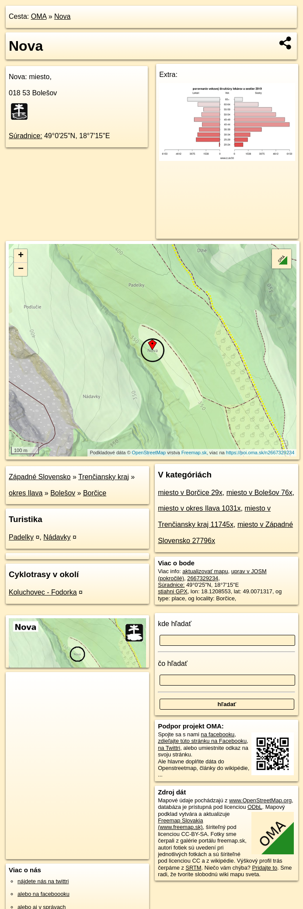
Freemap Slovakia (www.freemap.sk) (180, 823)
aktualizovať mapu (205, 571)
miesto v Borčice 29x (190, 492)
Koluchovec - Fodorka (43, 592)
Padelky (21, 537)
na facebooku (217, 734)
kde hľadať (175, 623)
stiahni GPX (173, 591)
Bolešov (62, 493)
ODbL (254, 807)
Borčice (94, 493)
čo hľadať (173, 663)
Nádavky (56, 537)
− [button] (21, 269)
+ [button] (21, 255)
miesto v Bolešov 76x (259, 492)
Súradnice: (25, 135)
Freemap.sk (194, 452)
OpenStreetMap (149, 452)
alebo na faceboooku (43, 894)
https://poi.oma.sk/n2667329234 (260, 452)
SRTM (193, 867)
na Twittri (169, 748)
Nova (62, 16)
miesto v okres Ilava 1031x (199, 508)
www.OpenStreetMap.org (260, 800)
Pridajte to (264, 867)
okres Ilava (25, 493)
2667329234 (202, 578)
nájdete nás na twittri (43, 881)
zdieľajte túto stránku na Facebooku (202, 741)
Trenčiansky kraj (103, 477)
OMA (39, 16)
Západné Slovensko (39, 477)
